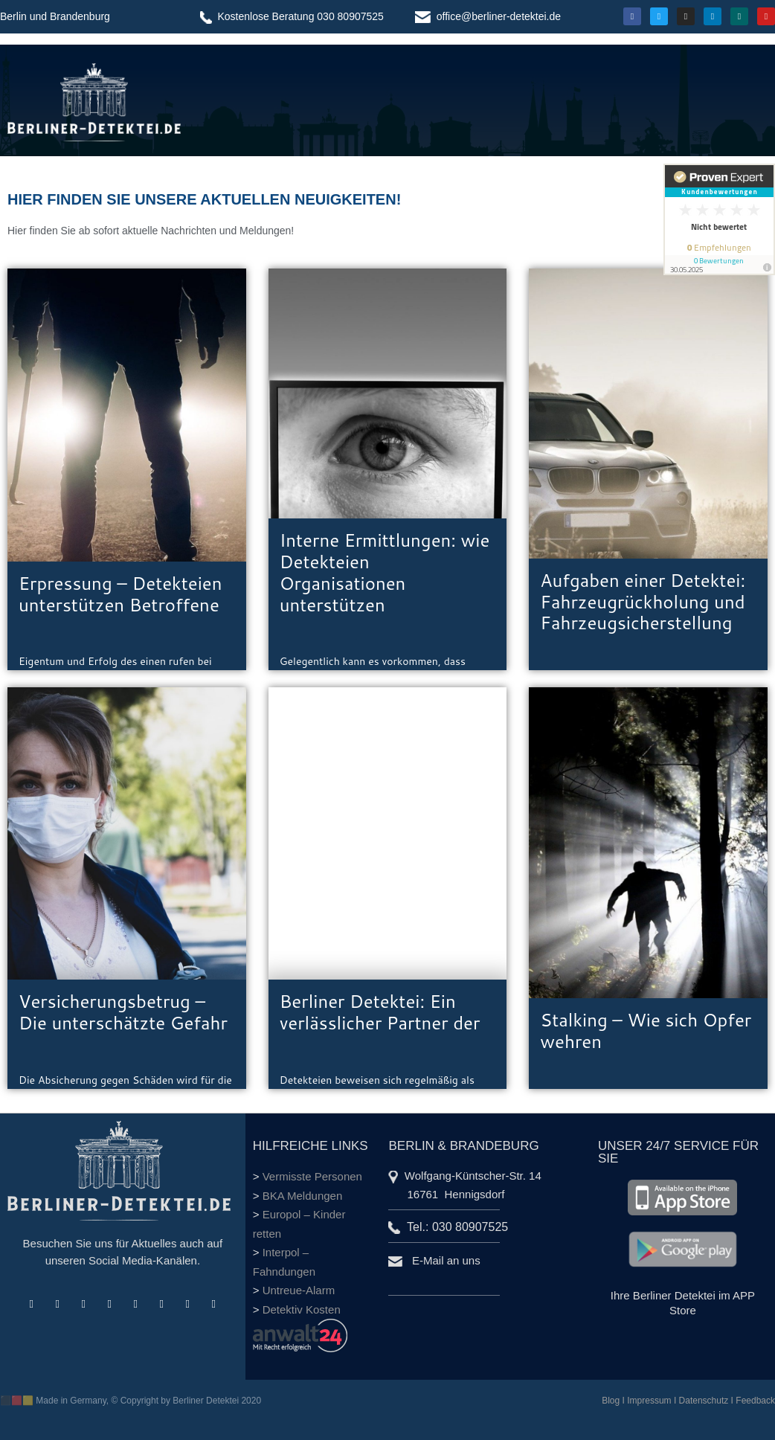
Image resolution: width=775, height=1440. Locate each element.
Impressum (649, 1400)
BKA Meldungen (303, 1195)
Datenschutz (704, 1400)
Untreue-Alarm (299, 1290)
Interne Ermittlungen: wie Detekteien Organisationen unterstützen (385, 572)
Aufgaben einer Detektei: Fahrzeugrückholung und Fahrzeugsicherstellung (642, 602)
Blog (611, 1400)
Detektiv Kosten (302, 1309)
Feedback (755, 1400)
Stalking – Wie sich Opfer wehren (645, 1030)
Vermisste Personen (312, 1176)
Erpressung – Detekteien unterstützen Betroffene (120, 593)
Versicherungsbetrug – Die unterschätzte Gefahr (123, 1012)
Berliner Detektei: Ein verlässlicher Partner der (380, 1012)
